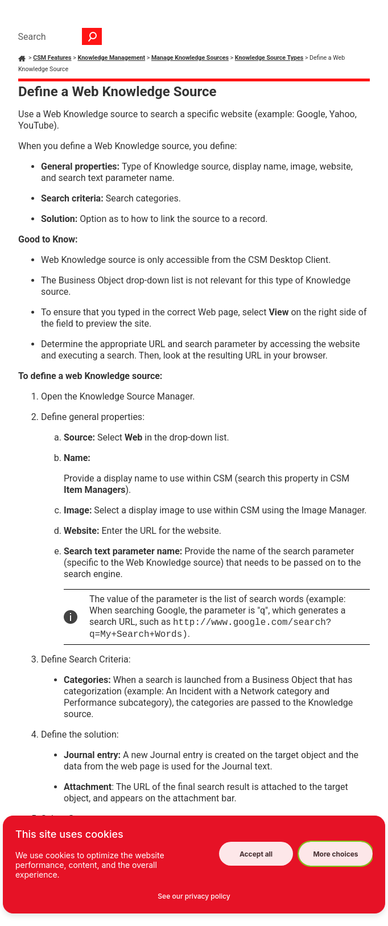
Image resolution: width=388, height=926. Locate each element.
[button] (92, 36)
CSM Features (52, 57)
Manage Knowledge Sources (190, 57)
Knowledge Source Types (269, 57)
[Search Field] (56, 36)
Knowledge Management (111, 57)
